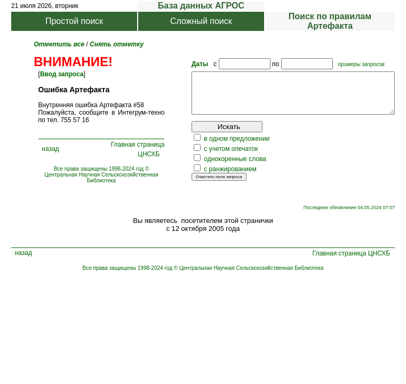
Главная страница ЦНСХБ (130, 153)
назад (46, 152)
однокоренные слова (211, 167)
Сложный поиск (201, 21)
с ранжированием (206, 177)
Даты (176, 64)
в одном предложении (212, 146)
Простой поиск (74, 21)
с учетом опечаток (207, 157)
